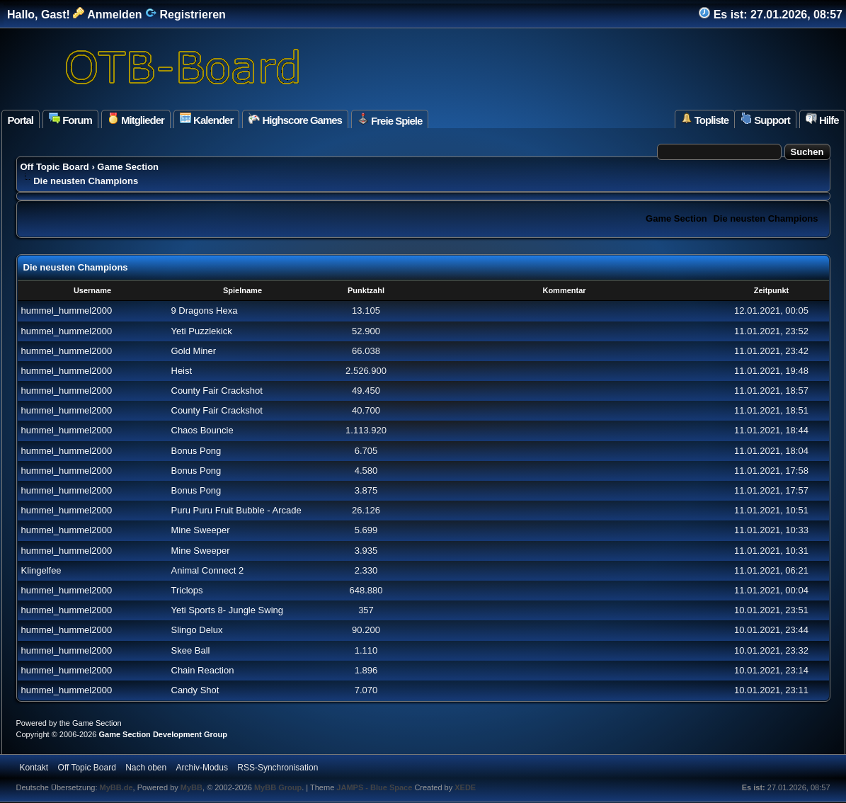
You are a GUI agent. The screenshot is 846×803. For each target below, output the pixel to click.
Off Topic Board (55, 166)
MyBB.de (116, 787)
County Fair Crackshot (217, 390)
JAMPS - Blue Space (375, 787)
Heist (182, 370)
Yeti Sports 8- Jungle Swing (227, 610)
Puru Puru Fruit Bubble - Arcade (236, 510)
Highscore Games (295, 119)
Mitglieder (136, 119)
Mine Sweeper (200, 530)
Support (765, 119)
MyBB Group (278, 787)
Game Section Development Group (162, 734)
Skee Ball (190, 650)
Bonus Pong (196, 450)
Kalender (206, 119)
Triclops (187, 590)
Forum (70, 119)
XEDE (465, 787)
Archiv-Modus (202, 768)
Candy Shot (195, 690)
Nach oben (145, 768)
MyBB (191, 787)
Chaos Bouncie (202, 430)
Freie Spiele (390, 120)
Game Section (128, 166)
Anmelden (107, 14)
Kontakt (34, 768)
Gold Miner (194, 351)
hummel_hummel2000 (67, 310)
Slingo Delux (197, 630)
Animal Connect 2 (207, 570)
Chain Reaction (202, 670)
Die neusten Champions (765, 218)
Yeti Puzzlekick (201, 331)
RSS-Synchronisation (277, 768)
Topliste (705, 119)
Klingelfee (41, 570)
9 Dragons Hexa (204, 310)
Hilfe (822, 119)
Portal (21, 120)
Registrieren (185, 14)
